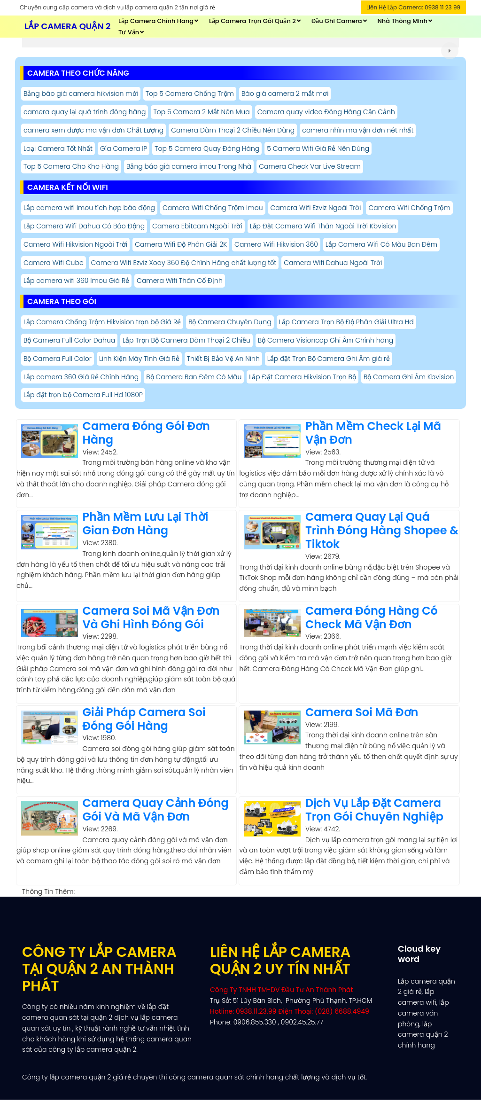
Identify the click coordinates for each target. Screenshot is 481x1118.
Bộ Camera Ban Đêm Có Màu (193, 377)
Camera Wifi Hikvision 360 (276, 244)
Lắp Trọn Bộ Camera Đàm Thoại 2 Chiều (186, 340)
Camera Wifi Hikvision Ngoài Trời (75, 244)
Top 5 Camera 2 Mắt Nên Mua (201, 112)
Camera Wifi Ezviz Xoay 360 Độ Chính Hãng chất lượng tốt (184, 262)
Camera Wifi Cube (53, 262)
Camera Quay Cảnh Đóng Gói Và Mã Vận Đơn (156, 809)
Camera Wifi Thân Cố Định (180, 280)
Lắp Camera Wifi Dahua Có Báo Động (84, 226)
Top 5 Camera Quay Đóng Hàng (207, 148)
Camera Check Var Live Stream (310, 166)
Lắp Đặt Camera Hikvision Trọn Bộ (302, 377)
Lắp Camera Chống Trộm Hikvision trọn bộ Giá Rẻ (102, 322)
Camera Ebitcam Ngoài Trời (197, 226)
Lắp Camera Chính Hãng (156, 20)
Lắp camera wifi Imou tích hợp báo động (89, 207)
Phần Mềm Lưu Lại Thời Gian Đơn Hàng (146, 523)
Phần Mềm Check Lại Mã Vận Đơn (373, 432)
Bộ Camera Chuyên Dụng (230, 322)
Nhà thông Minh (402, 20)
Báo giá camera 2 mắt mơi (284, 93)
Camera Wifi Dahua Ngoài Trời (333, 262)
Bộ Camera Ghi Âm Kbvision (409, 377)
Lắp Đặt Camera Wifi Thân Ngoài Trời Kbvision (323, 226)
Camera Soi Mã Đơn (362, 712)
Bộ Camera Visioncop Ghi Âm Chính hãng (325, 340)
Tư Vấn (128, 32)
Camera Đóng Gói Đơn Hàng (146, 432)
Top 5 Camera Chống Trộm (190, 93)
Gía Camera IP (123, 148)
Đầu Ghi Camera (336, 20)
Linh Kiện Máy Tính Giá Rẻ (139, 358)
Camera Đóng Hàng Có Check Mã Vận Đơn (371, 617)
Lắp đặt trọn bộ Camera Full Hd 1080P (83, 394)
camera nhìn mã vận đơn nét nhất (357, 130)
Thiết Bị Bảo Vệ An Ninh (223, 358)
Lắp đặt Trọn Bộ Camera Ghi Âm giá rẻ (328, 358)
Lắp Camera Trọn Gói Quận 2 (252, 20)
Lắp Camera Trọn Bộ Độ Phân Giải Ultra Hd (346, 322)
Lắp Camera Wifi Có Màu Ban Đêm (381, 244)
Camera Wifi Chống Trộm (409, 207)
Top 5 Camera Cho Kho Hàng (71, 166)
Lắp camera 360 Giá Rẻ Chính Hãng (81, 377)
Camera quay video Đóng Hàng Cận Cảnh (326, 112)
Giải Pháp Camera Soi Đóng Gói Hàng (144, 719)
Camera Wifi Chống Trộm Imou (213, 207)
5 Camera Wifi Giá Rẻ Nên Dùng (318, 148)
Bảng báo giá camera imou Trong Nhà (188, 166)
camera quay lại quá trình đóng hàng (84, 112)
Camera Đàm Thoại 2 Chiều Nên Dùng (233, 130)
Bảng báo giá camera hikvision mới (80, 93)
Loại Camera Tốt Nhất (58, 148)
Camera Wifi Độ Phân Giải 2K (181, 244)
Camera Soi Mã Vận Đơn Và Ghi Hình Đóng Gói (151, 617)
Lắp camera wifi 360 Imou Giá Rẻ (76, 280)
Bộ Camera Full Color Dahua (69, 340)
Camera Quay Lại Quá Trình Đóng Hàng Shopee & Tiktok (381, 530)
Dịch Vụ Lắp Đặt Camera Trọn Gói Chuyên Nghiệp (374, 809)
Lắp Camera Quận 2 (67, 26)
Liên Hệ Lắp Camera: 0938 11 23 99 (413, 7)
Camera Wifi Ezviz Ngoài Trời (316, 207)
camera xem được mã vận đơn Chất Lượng (93, 130)
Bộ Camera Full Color (57, 358)
